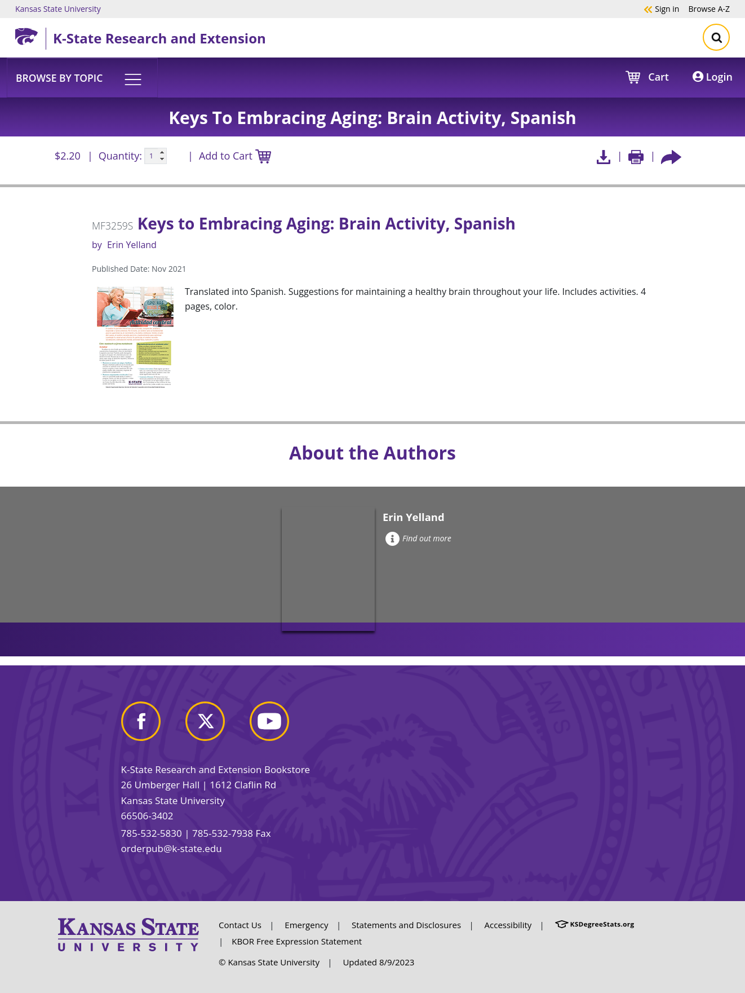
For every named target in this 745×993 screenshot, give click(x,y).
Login (713, 76)
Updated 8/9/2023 (378, 962)
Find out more (418, 538)
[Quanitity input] (155, 156)
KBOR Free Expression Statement (297, 941)
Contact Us (240, 924)
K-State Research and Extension (159, 38)
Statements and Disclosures (406, 924)
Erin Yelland (132, 245)
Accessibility (508, 924)
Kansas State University (58, 8)
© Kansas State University (269, 962)
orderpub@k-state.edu (171, 848)
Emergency (306, 924)
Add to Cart (235, 156)
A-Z (709, 8)
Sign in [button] (661, 8)
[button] (82, 77)
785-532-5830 (151, 833)
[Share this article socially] (671, 156)
